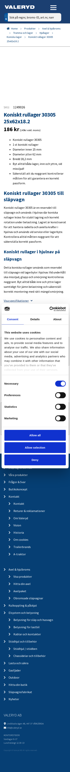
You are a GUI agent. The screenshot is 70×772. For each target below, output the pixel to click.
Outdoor (14, 677)
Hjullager (44, 33)
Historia (18, 532)
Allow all (35, 435)
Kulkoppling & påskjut (23, 605)
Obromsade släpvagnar (28, 598)
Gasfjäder (15, 670)
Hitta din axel (22, 584)
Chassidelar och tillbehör (29, 656)
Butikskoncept (18, 489)
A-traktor (19, 554)
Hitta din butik (18, 685)
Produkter (30, 28)
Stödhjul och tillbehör (23, 641)
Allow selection (35, 447)
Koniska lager (14, 37)
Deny (35, 459)
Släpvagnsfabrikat (20, 692)
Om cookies (20, 539)
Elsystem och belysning (24, 613)
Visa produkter (22, 576)
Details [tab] (35, 319)
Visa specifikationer (18, 301)
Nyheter (14, 699)
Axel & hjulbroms (51, 28)
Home (14, 28)
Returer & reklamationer (29, 511)
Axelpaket (19, 591)
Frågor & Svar (17, 482)
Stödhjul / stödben (25, 649)
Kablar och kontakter (27, 634)
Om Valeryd (20, 518)
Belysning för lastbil (26, 627)
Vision (17, 525)
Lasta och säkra (18, 663)
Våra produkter (18, 475)
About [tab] (57, 319)
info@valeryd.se (14, 727)
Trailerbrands (22, 547)
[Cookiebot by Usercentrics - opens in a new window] (50, 308)
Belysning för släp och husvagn (33, 620)
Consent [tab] (12, 319)
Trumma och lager (23, 33)
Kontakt (14, 496)
